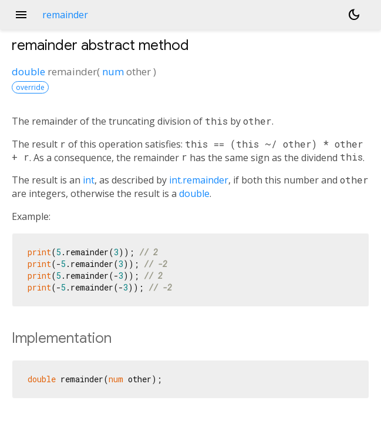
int (89, 179)
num (113, 71)
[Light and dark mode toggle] (354, 14)
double (28, 71)
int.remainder (198, 179)
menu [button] (21, 15)
